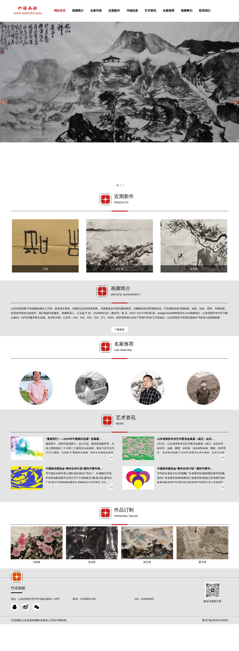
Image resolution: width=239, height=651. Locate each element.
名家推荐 (174, 10)
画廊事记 (192, 10)
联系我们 (210, 10)
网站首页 (65, 10)
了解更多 (120, 342)
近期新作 (119, 10)
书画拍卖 (138, 10)
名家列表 (101, 10)
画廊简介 (83, 10)
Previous (3, 102)
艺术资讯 (156, 10)
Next (235, 102)
